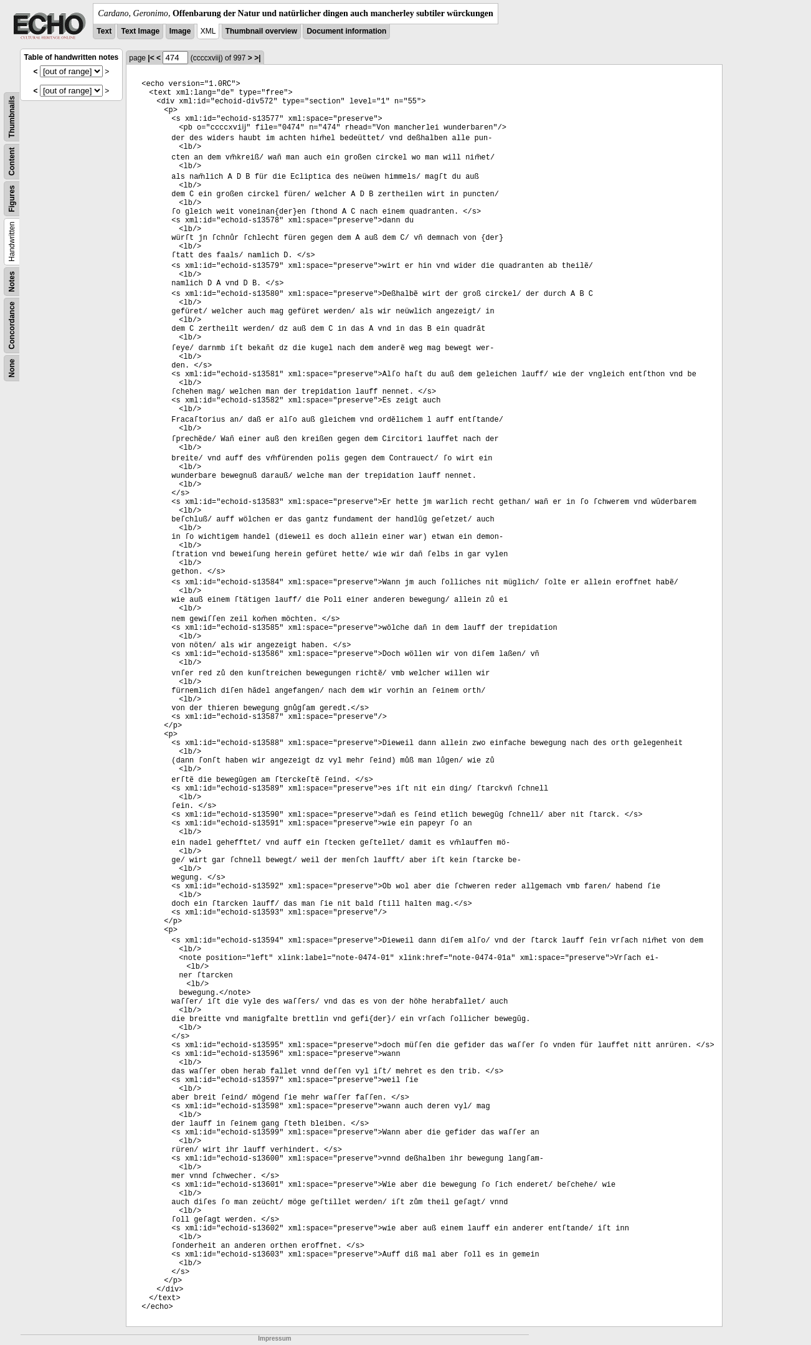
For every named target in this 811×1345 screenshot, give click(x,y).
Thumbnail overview (261, 31)
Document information (346, 31)
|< (151, 58)
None (11, 368)
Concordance (11, 325)
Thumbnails (11, 117)
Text (104, 31)
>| (257, 58)
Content (11, 162)
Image (180, 31)
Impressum (274, 1338)
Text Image (140, 31)
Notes (11, 281)
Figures (11, 198)
